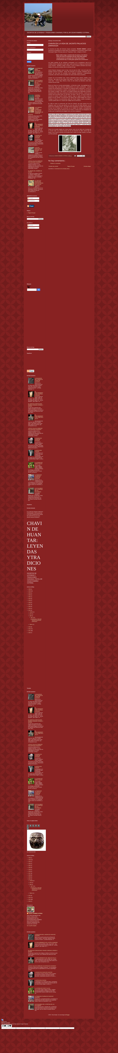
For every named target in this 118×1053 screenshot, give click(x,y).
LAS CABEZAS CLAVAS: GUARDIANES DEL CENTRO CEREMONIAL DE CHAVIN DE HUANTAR (35, 111)
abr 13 (32, 617)
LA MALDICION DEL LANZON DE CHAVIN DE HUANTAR (39, 380)
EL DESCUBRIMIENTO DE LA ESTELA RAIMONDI (39, 125)
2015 (29, 608)
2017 (29, 604)
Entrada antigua (87, 166)
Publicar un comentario (55, 163)
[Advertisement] (35, 256)
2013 (29, 626)
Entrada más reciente (53, 166)
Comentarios (31, 200)
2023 (29, 594)
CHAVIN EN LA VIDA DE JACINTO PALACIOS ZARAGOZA (36, 620)
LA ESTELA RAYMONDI (37, 96)
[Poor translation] (9, 1026)
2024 (29, 593)
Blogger (67, 1014)
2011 (29, 630)
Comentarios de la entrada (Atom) (62, 168)
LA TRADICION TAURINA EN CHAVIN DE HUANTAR (38, 476)
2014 (29, 610)
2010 (29, 632)
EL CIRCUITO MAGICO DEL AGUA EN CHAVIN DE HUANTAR (39, 182)
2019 (29, 600)
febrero (31, 624)
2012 (29, 628)
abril (31, 615)
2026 (29, 589)
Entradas (30, 198)
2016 (29, 606)
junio (31, 613)
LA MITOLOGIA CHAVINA (38, 451)
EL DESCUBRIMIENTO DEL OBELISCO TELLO (39, 416)
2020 (29, 598)
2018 (29, 602)
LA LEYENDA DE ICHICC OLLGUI (38, 463)
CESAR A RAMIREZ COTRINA (35, 913)
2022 (29, 596)
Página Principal (71, 166)
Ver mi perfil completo (31, 925)
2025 (29, 591)
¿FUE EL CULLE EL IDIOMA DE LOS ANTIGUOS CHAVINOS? (35, 162)
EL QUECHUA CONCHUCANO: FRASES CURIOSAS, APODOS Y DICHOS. (35, 405)
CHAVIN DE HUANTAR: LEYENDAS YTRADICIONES (35, 546)
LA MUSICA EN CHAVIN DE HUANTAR (38, 136)
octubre (31, 612)
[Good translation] (4, 1026)
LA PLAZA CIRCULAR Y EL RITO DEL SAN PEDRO (38, 149)
